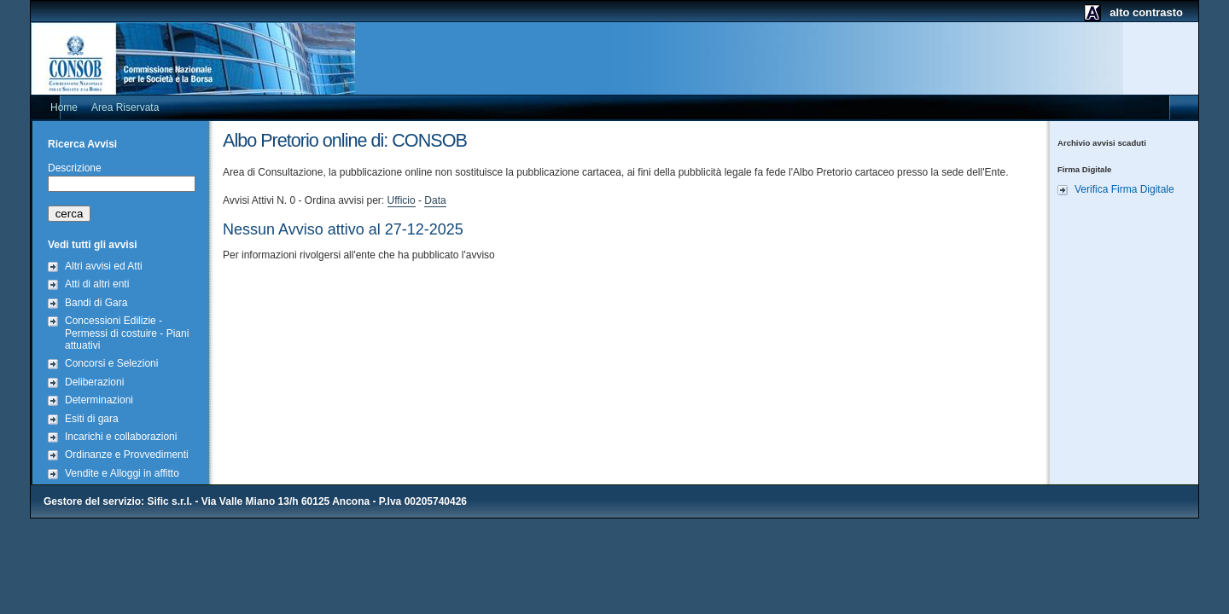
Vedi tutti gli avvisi (92, 245)
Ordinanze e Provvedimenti (127, 454)
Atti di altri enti (97, 284)
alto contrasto (1146, 12)
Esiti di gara (92, 419)
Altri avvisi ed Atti (104, 266)
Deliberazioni (94, 382)
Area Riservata (125, 107)
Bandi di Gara (96, 303)
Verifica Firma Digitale (1124, 189)
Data (435, 200)
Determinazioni (99, 400)
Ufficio (401, 200)
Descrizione (75, 168)
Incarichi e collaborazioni (121, 437)
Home (64, 107)
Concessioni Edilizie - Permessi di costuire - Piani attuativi (127, 333)
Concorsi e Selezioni (111, 363)
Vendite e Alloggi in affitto (122, 473)
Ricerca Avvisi (82, 144)
